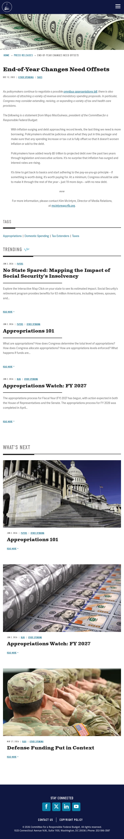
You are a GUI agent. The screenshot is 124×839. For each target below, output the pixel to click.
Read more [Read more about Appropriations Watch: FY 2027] (12, 652)
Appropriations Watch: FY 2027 (49, 644)
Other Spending (37, 533)
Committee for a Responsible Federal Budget (7, 7)
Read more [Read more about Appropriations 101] (12, 548)
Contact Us (45, 820)
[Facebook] (46, 806)
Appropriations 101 (32, 540)
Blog (23, 637)
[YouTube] (76, 806)
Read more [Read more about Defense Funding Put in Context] (12, 757)
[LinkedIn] (66, 806)
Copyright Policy (71, 820)
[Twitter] (56, 806)
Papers (24, 533)
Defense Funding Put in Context (50, 748)
